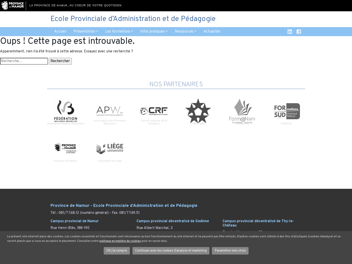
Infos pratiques (152, 31)
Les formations (117, 31)
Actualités (212, 31)
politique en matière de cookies (120, 241)
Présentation (84, 31)
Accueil (60, 31)
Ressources (184, 31)
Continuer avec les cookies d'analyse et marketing (171, 251)
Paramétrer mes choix (230, 251)
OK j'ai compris (116, 251)
